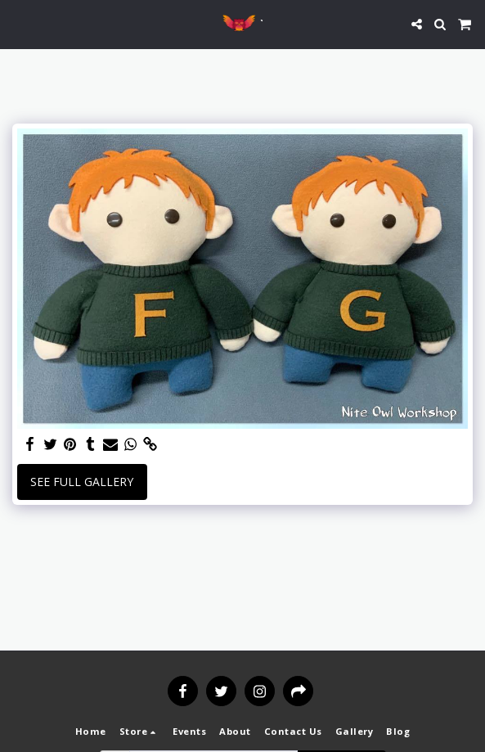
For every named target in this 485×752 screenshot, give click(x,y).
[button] (18, 23)
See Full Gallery (81, 481)
